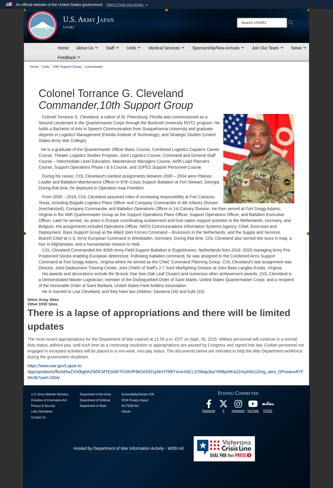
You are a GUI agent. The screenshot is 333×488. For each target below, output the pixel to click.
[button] (127, 5)
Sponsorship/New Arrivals (218, 48)
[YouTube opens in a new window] (253, 405)
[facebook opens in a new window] (208, 405)
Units (134, 48)
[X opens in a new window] (223, 405)
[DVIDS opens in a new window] (267, 403)
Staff (112, 48)
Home (63, 48)
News (298, 48)
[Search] (262, 23)
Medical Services (166, 48)
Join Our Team (268, 48)
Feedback (69, 57)
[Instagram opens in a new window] (238, 405)
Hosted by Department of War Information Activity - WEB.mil (129, 448)
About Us (87, 48)
